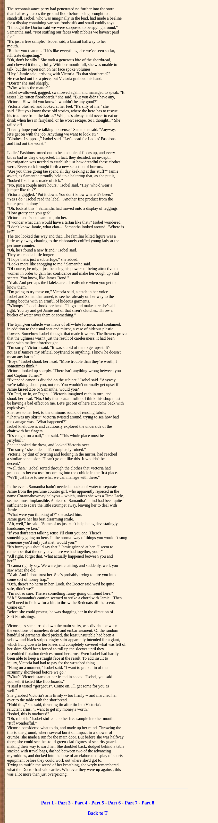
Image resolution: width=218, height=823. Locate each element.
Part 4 (80, 802)
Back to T (98, 813)
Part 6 (114, 802)
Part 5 (97, 802)
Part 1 (47, 802)
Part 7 (131, 802)
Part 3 (64, 802)
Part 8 (147, 802)
